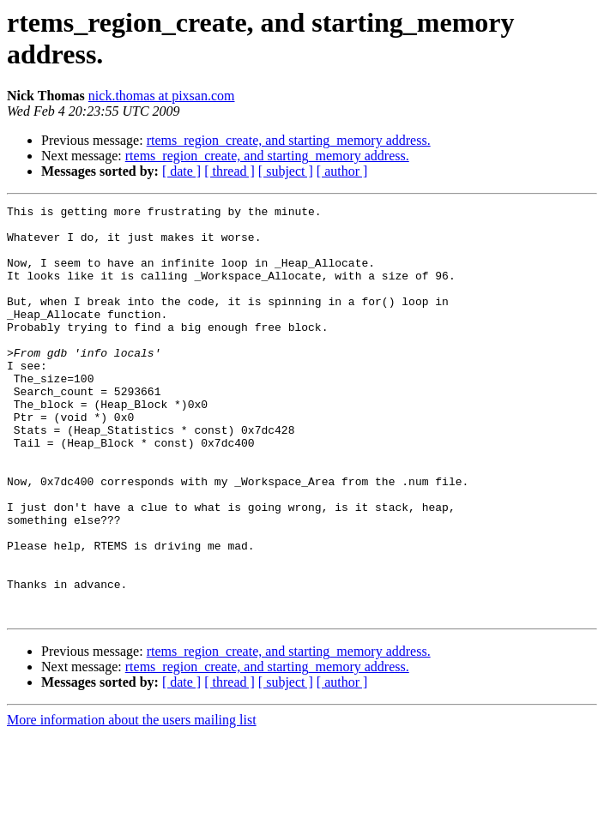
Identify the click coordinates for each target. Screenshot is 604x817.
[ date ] (181, 171)
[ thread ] (229, 171)
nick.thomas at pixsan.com (161, 95)
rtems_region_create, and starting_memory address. (289, 140)
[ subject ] (285, 171)
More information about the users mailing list (132, 802)
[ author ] (342, 171)
